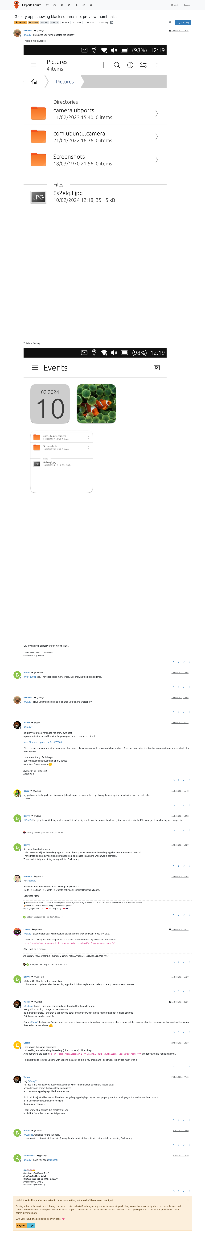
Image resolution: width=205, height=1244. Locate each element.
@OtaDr (36, 816)
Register (21, 1225)
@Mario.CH (37, 977)
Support (33, 22)
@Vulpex (35, 791)
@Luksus (36, 1002)
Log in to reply (183, 22)
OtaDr (26, 791)
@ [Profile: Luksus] (28, 1006)
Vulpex (27, 723)
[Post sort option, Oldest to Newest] (170, 22)
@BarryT (39, 31)
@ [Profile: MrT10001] (30, 677)
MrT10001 (28, 31)
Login (31, 1225)
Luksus (27, 929)
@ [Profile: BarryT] (28, 35)
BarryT (27, 673)
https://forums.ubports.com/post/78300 (43, 742)
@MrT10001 (38, 673)
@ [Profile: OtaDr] (28, 820)
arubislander (29, 1156)
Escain (27, 1043)
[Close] (188, 1200)
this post (52, 1160)
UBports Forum (31, 5)
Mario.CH (28, 876)
